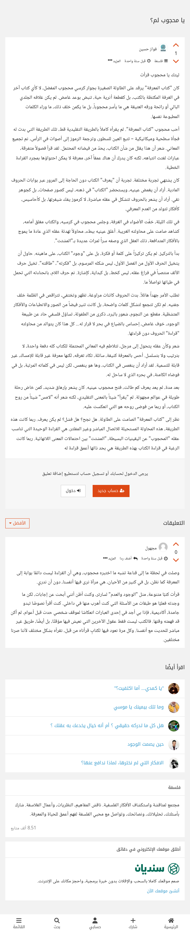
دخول (73, 491)
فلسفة (160, 61)
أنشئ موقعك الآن (163, 891)
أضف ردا (128, 559)
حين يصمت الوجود (145, 744)
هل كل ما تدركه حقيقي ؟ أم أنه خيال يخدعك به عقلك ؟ (107, 725)
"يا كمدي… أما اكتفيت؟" (139, 688)
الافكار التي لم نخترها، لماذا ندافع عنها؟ (122, 763)
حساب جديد (111, 491)
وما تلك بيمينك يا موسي (139, 707)
